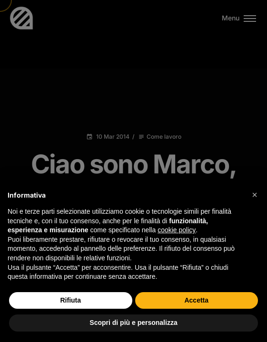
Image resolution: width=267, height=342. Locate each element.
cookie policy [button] (177, 230)
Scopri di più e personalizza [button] (133, 322)
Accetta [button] (196, 300)
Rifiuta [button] (70, 300)
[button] (254, 194)
